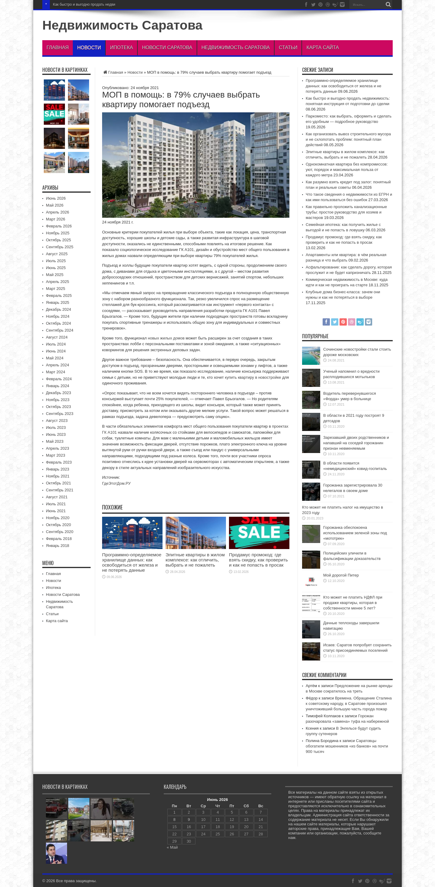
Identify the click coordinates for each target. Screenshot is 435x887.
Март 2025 (55, 288)
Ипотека (121, 47)
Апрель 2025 (57, 281)
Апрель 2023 (57, 448)
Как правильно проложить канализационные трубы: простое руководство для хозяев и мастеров (346, 212)
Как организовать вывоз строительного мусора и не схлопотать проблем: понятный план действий (348, 139)
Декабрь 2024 (58, 309)
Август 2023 (57, 420)
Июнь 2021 (56, 511)
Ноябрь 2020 (57, 518)
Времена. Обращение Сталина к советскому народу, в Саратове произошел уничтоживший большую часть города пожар (349, 703)
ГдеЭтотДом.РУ (116, 483)
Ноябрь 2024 (57, 316)
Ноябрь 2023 (57, 399)
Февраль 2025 (59, 295)
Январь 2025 (57, 302)
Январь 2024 (57, 386)
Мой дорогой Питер (341, 575)
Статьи (288, 47)
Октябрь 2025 (58, 240)
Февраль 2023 (59, 462)
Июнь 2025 (56, 267)
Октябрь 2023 (58, 406)
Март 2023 (55, 455)
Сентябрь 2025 (59, 247)
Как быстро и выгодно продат (77, 4)
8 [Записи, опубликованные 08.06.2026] (174, 819)
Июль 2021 (56, 504)
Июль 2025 (56, 261)
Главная (58, 47)
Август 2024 (57, 337)
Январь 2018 (57, 545)
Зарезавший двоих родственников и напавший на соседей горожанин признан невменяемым (356, 443)
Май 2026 (54, 205)
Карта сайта (322, 47)
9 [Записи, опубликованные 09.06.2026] (189, 819)
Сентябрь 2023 (59, 413)
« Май (172, 847)
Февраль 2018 (59, 538)
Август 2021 (57, 497)
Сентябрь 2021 (59, 490)
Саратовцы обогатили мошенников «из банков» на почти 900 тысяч (347, 746)
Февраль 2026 (59, 226)
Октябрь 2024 (58, 323)
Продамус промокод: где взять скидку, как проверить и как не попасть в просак (258, 559)
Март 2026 (55, 219)
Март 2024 (55, 372)
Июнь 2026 (56, 198)
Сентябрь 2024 (59, 330)
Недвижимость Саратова (122, 25)
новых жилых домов (166, 338)
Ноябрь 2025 (57, 233)
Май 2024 (54, 358)
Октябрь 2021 (58, 483)
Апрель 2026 (57, 212)
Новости (89, 47)
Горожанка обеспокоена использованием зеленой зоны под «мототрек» (355, 533)
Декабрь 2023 (58, 392)
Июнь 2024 (56, 351)
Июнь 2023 (56, 434)
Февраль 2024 (59, 379)
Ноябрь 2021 (57, 476)
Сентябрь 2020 (59, 531)
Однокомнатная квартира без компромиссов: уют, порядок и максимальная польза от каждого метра (347, 169)
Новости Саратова (167, 47)
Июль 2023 (56, 427)
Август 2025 (57, 254)
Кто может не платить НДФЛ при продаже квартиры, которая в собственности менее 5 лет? (352, 602)
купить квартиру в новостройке (253, 377)
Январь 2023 (57, 469)
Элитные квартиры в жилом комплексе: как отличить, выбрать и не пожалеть (195, 559)
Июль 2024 (56, 344)
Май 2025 (54, 274)
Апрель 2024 (57, 365)
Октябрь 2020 (58, 524)
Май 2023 (54, 441)
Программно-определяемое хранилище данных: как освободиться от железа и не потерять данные (131, 562)
